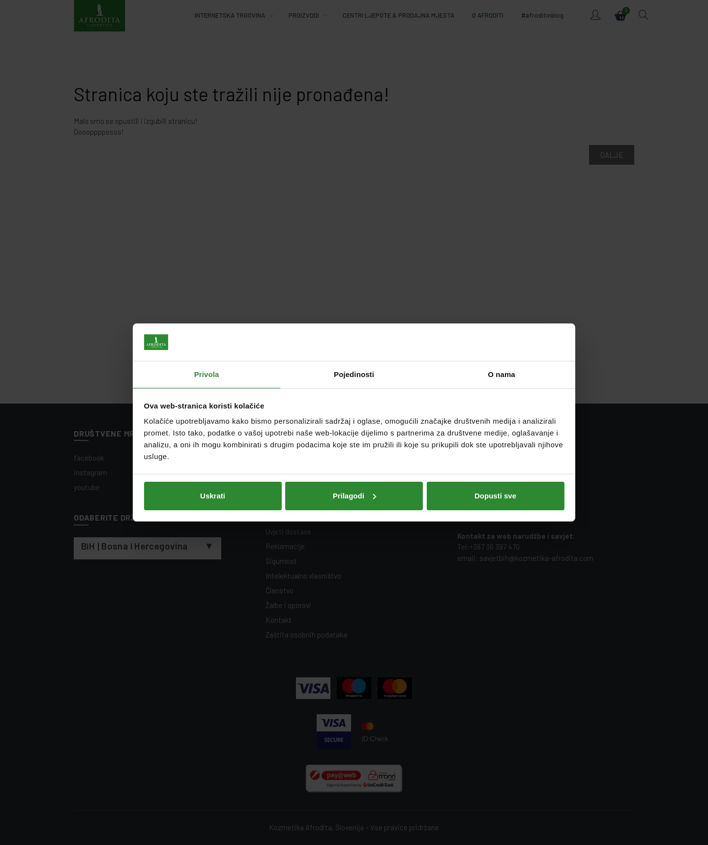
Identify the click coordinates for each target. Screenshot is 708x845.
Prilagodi (354, 496)
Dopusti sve (495, 496)
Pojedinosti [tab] (354, 374)
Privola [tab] (206, 374)
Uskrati (212, 496)
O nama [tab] (501, 374)
